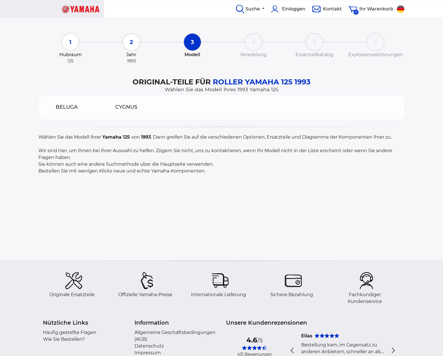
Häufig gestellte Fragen (69, 332)
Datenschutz (149, 346)
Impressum (147, 352)
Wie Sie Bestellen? (64, 339)
